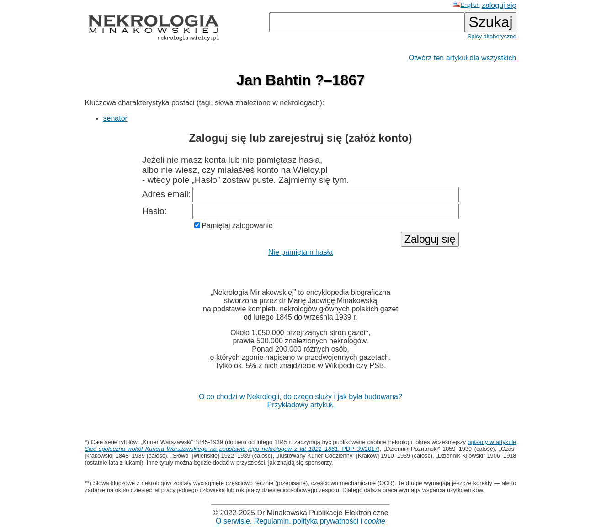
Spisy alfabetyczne (492, 36)
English (466, 4)
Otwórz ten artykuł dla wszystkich (462, 58)
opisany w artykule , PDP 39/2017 (300, 445)
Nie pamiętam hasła (300, 252)
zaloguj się (499, 5)
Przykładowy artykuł (299, 405)
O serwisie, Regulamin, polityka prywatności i (300, 521)
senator (115, 118)
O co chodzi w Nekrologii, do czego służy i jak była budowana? (300, 397)
